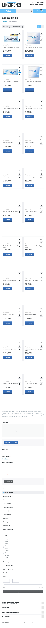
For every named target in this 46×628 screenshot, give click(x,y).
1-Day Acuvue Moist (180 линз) (33, 47)
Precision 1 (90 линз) (30, 314)
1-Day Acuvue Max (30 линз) (11, 47)
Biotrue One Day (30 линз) (32, 177)
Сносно (6, 459)
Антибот (4, 475)
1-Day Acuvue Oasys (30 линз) (11, 108)
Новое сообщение (11, 442)
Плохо (4, 459)
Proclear (7, 553)
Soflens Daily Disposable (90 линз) (10, 384)
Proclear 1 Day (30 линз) (9, 349)
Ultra (6, 557)
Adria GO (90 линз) (8, 177)
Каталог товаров (8, 11)
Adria (6, 541)
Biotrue (7, 546)
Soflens (7, 555)
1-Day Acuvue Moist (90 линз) (33, 81)
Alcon (6, 543)
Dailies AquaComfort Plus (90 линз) (33, 246)
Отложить (19, 36)
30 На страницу (18, 27)
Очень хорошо (8, 459)
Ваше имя (5, 449)
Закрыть (21, 592)
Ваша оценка (6, 456)
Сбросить (40, 590)
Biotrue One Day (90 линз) (10, 211)
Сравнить (19, 39)
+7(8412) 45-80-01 (37, 4)
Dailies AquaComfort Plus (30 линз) (11, 246)
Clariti (6, 548)
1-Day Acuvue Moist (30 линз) (11, 81)
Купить (7, 55)
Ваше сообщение (7, 462)
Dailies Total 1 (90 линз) (31, 280)
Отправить (8, 481)
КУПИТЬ (19, 33)
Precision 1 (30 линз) (8, 314)
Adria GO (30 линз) (8, 142)
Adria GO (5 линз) (29, 142)
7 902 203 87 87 (38, 3)
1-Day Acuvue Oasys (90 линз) (33, 108)
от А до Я (6, 27)
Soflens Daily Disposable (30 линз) (32, 349)
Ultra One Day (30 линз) (31, 383)
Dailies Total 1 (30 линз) (9, 280)
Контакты (33, 6)
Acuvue (7, 539)
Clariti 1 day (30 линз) (30, 211)
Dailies (7, 550)
